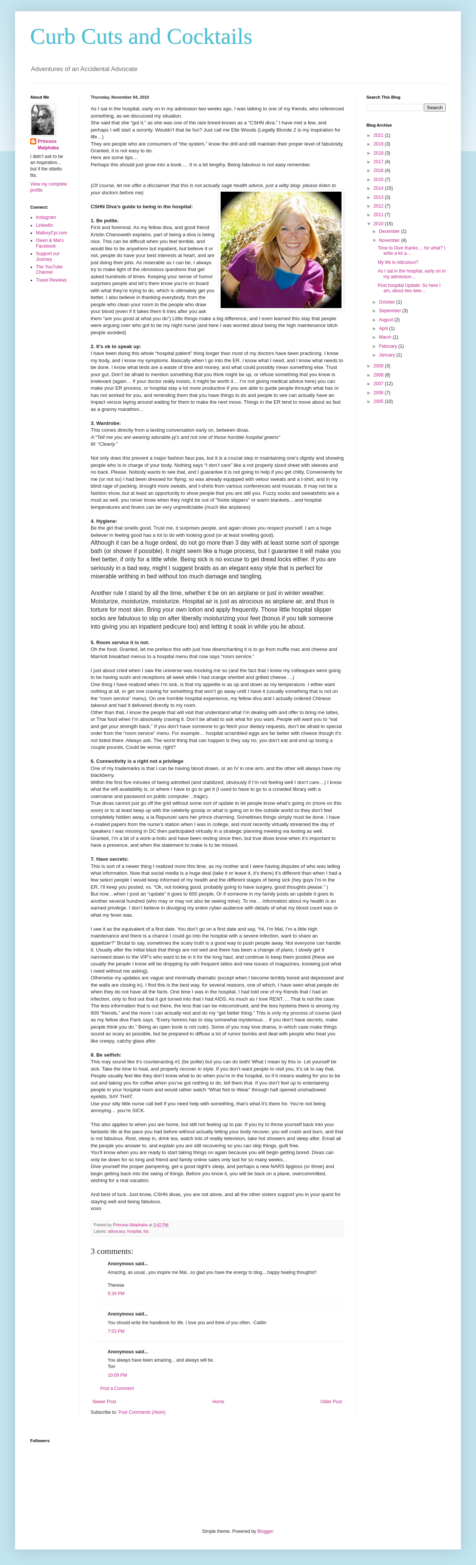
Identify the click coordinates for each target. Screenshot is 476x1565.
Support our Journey (48, 256)
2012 (379, 206)
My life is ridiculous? (398, 262)
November (390, 240)
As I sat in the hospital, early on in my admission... (411, 273)
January (387, 355)
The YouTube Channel (49, 269)
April (384, 328)
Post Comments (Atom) (141, 1412)
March (386, 337)
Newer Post (104, 1401)
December (390, 231)
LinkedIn (44, 225)
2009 (379, 366)
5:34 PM (116, 1293)
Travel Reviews (51, 280)
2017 (379, 161)
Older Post (331, 1401)
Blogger (265, 1531)
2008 (379, 375)
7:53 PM (116, 1331)
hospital (134, 1231)
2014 (379, 188)
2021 (379, 135)
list (146, 1231)
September (390, 310)
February (388, 346)
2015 (379, 179)
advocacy (116, 1231)
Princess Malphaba (48, 144)
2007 (379, 383)
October (387, 302)
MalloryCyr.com (51, 233)
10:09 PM (117, 1375)
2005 (379, 401)
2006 (379, 392)
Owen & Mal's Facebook (50, 243)
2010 (379, 223)
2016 (379, 170)
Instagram (46, 217)
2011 (379, 214)
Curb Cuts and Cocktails (141, 36)
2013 (379, 197)
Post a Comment (117, 1388)
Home (218, 1401)
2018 (379, 153)
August (386, 319)
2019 (379, 144)
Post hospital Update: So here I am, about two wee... (409, 288)
